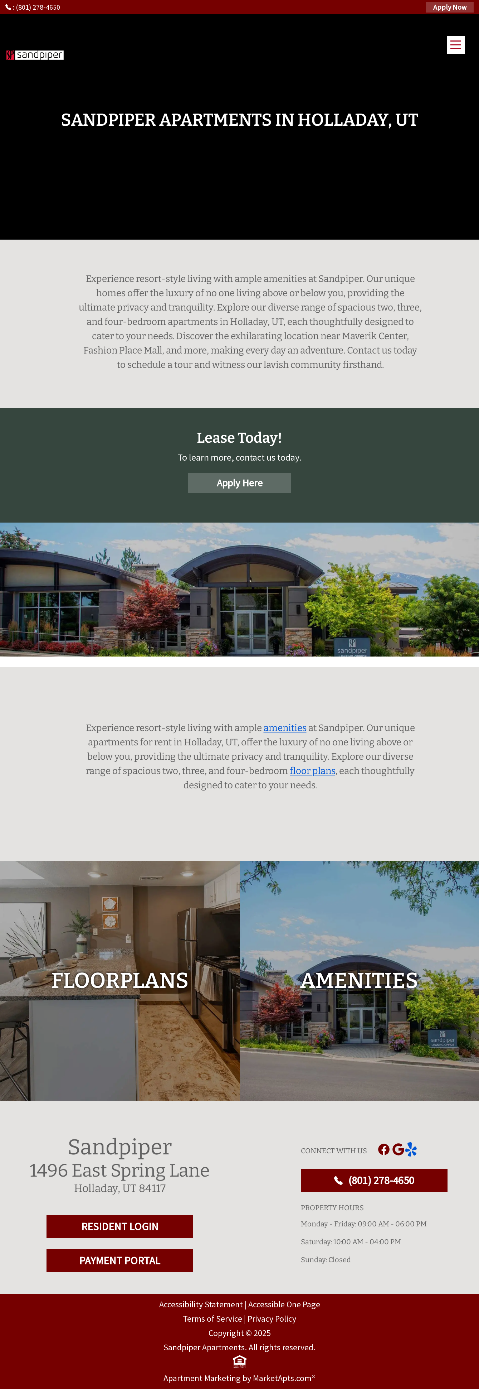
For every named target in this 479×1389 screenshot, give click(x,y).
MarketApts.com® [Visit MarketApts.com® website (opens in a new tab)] (284, 1378)
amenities (285, 728)
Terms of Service (212, 1318)
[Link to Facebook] (384, 1149)
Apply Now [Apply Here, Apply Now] (449, 7)
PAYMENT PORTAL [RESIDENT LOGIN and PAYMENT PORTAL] (119, 1260)
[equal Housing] (240, 1362)
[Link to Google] (398, 1149)
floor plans (312, 771)
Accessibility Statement (201, 1304)
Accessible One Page (284, 1304)
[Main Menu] (456, 45)
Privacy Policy (272, 1318)
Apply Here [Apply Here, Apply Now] (240, 482)
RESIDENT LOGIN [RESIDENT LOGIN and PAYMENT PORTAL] (119, 1226)
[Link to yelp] (412, 1149)
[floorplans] (120, 981)
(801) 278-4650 (374, 1180)
